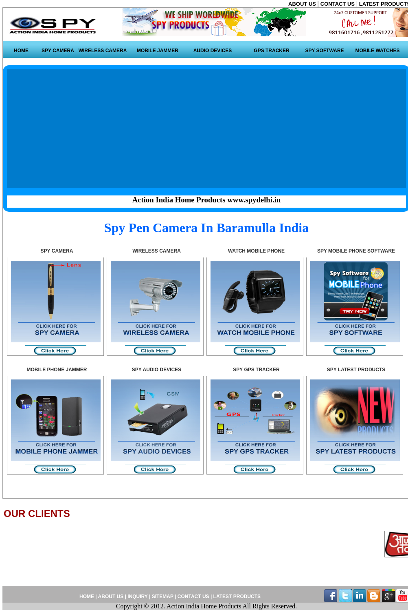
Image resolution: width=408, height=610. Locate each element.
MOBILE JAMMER (157, 50)
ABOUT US (303, 4)
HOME (21, 50)
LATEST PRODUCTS (236, 596)
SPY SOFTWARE (324, 50)
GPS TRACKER (271, 50)
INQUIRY (137, 596)
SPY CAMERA (58, 50)
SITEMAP (163, 596)
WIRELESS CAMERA (103, 50)
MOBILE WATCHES (377, 50)
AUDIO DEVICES (212, 50)
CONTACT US (338, 4)
